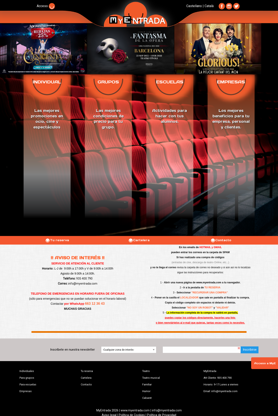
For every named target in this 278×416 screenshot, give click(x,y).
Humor (146, 391)
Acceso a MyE (265, 363)
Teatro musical (151, 377)
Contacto (220, 240)
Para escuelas (28, 384)
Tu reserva (57, 240)
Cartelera (139, 240)
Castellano (194, 6)
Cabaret (147, 397)
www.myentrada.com (208, 282)
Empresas (26, 391)
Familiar (147, 384)
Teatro (146, 371)
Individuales (27, 371)
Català (209, 6)
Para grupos (27, 377)
